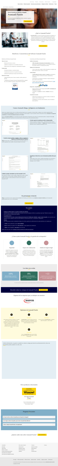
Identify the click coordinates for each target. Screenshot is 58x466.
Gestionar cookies (33, 459)
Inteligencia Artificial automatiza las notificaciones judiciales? (23, 229)
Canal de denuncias (22, 449)
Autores (32, 449)
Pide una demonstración (42, 434)
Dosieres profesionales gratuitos (7, 451)
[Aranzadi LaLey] (5, 460)
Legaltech (20, 451)
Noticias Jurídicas (5, 449)
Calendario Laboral (22, 448)
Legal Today (4, 448)
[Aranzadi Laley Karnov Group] (4, 3)
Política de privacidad (20, 459)
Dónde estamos (33, 448)
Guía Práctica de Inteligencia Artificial (8, 454)
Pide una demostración (28, 21)
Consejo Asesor (33, 451)
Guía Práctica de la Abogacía (6, 452)
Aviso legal (14, 459)
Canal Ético (38, 459)
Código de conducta (44, 459)
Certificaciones (50, 459)
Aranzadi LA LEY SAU (17, 463)
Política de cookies (27, 459)
